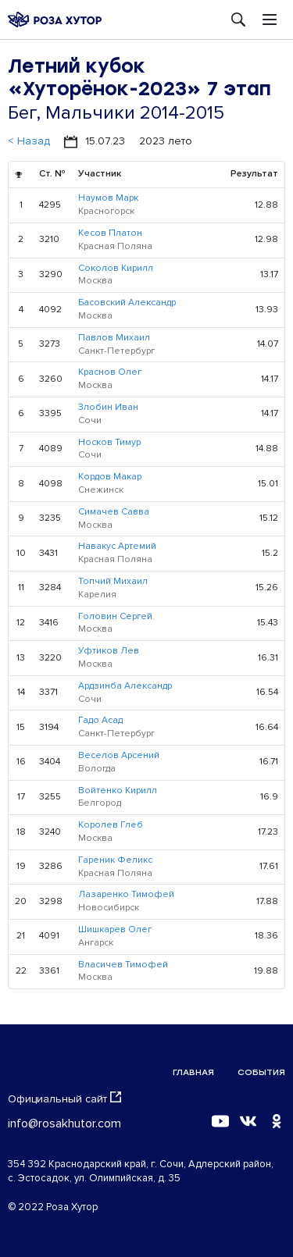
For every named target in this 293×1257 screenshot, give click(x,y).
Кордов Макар (109, 477)
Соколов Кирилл (115, 268)
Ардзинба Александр (125, 686)
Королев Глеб (110, 825)
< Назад (29, 141)
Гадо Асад (100, 720)
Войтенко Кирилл (117, 790)
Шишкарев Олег (115, 929)
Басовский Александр (127, 302)
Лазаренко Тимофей (126, 894)
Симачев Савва (113, 512)
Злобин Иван (108, 407)
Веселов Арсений (118, 755)
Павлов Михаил (114, 338)
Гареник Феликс (115, 860)
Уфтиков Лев (108, 651)
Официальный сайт (64, 1098)
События (261, 1072)
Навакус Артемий (117, 546)
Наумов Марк (108, 198)
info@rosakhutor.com (64, 1123)
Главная (193, 1072)
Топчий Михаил (113, 581)
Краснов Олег (109, 372)
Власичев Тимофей (123, 964)
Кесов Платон (110, 233)
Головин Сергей (115, 616)
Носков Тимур (109, 442)
